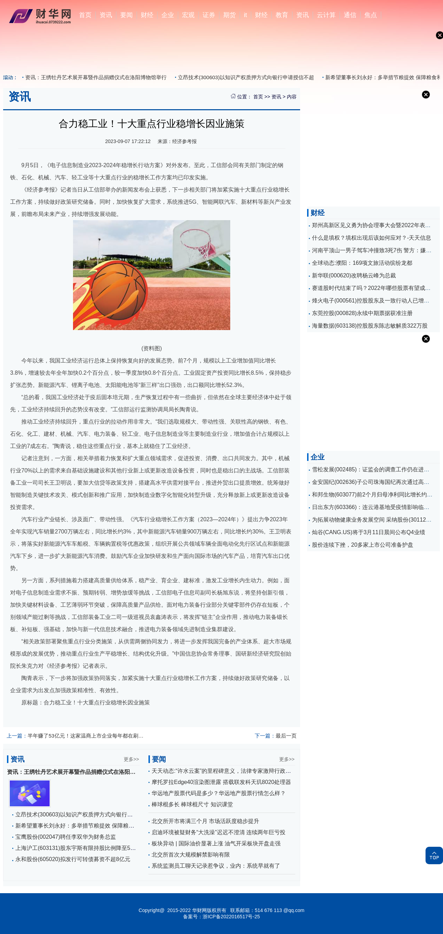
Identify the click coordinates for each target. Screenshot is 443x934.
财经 (147, 15)
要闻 (126, 15)
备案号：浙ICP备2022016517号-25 (221, 916)
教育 (282, 15)
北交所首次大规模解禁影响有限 (191, 855)
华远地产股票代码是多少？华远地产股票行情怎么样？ (219, 793)
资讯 (106, 15)
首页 (85, 15)
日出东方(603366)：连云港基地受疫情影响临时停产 (376, 507)
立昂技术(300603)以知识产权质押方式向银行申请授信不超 (246, 77)
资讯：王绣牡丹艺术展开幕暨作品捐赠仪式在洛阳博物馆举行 (96, 77)
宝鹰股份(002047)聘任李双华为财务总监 (65, 837)
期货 (229, 15)
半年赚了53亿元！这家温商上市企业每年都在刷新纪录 (76, 736)
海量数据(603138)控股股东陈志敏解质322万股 (370, 326)
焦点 (370, 15)
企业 (167, 15)
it (245, 15)
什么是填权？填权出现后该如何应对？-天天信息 (371, 238)
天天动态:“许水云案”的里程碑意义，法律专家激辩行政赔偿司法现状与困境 (244, 771)
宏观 (188, 15)
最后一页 (276, 736)
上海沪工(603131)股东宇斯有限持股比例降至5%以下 (80, 848)
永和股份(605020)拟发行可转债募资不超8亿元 (72, 859)
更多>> (131, 759)
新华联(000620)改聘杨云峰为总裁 (354, 275)
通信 (350, 15)
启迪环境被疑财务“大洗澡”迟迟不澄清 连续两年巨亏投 (218, 832)
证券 (209, 15)
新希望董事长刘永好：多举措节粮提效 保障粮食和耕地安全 (88, 826)
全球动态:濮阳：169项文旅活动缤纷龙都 (362, 263)
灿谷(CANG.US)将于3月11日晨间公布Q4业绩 (368, 532)
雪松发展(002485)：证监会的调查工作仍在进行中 (373, 469)
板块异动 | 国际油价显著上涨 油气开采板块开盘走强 (216, 843)
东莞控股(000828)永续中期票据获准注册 (362, 313)
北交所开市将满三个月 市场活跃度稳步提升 (205, 821)
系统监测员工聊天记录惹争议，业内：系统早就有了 (216, 866)
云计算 (326, 15)
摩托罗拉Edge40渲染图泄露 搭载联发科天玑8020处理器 (221, 782)
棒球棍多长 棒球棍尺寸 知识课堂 (192, 804)
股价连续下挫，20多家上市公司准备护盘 (362, 545)
